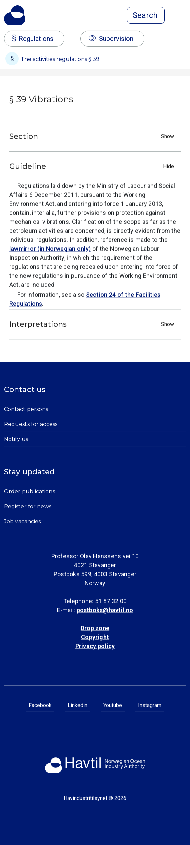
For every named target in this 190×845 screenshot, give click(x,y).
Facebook (40, 705)
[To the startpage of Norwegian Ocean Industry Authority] (14, 15)
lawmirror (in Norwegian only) (50, 248)
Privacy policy (95, 645)
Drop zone (95, 628)
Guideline (93, 166)
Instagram (149, 705)
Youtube (112, 705)
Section (93, 136)
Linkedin (77, 705)
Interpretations (93, 324)
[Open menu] (182, 16)
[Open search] (146, 15)
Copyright (95, 637)
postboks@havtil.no (105, 610)
